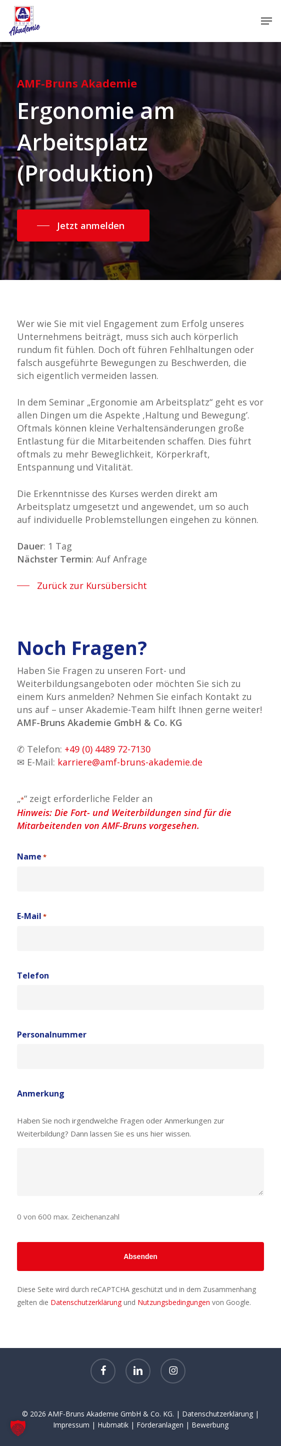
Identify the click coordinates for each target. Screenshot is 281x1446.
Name (31, 857)
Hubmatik (113, 1425)
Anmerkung (40, 1093)
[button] (266, 21)
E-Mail (31, 916)
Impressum (71, 1425)
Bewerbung (210, 1425)
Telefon (33, 975)
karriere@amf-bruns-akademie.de (130, 762)
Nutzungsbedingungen (174, 1302)
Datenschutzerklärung (86, 1302)
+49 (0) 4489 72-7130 (107, 749)
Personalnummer (51, 1034)
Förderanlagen (160, 1425)
